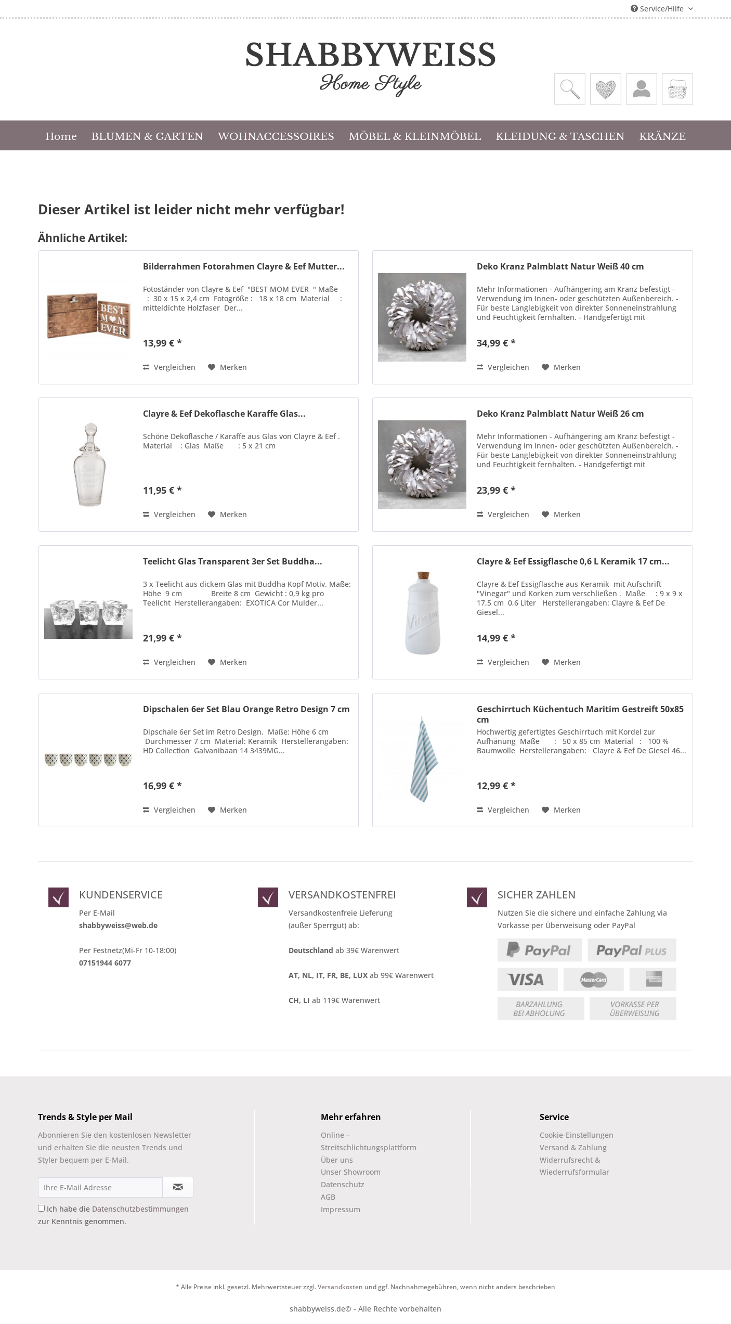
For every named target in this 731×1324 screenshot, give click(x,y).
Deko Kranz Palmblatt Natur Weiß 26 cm (560, 413)
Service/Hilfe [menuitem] (658, 9)
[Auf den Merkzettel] (227, 367)
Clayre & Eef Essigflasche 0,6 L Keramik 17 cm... (573, 561)
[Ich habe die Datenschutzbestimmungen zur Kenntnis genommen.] (41, 1208)
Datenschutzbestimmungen (140, 1209)
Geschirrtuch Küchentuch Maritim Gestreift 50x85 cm (580, 714)
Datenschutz (342, 1184)
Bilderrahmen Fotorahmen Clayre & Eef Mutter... (244, 266)
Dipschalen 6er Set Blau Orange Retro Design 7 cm (246, 709)
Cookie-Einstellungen (576, 1135)
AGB (328, 1197)
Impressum (340, 1209)
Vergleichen (169, 367)
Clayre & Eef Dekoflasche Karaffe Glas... (224, 413)
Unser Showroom (351, 1172)
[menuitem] (569, 89)
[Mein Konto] (641, 89)
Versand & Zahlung (573, 1147)
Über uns (337, 1160)
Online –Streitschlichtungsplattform (360, 1141)
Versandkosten (340, 1286)
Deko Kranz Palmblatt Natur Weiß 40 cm (560, 266)
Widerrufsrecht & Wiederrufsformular (574, 1166)
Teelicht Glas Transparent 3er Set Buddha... (232, 561)
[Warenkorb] (677, 89)
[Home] (61, 135)
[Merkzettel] (605, 89)
